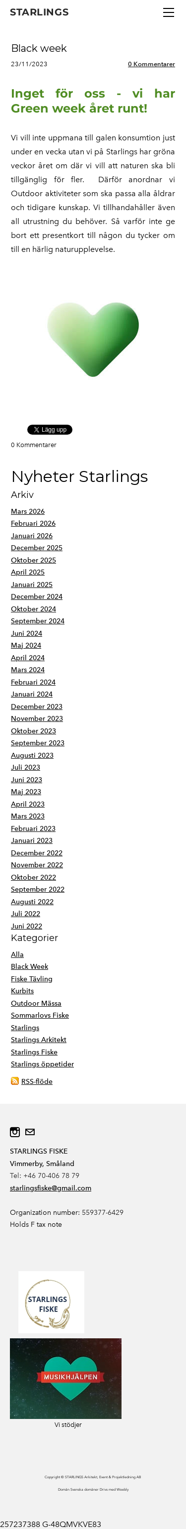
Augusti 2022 (32, 902)
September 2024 (37, 621)
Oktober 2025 (33, 560)
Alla (17, 954)
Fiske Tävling (32, 979)
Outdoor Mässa (36, 1003)
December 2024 (36, 596)
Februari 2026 (33, 523)
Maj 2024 (26, 645)
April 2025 (28, 572)
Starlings (25, 1028)
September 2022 (37, 889)
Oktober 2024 (33, 609)
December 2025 (36, 548)
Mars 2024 (28, 670)
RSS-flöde (37, 1081)
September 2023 (37, 743)
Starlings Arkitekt (38, 1040)
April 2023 (28, 804)
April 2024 (28, 658)
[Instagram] (15, 1132)
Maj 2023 (26, 792)
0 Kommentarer (151, 64)
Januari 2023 (32, 840)
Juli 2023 (25, 767)
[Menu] (168, 12)
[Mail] (30, 1132)
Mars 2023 (28, 816)
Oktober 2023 (33, 731)
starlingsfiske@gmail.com (50, 1188)
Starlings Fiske (34, 1052)
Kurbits (22, 991)
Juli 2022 (25, 914)
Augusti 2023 (32, 755)
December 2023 (36, 707)
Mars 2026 (28, 511)
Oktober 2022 (33, 877)
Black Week (29, 966)
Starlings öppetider (42, 1064)
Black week (39, 48)
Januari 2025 (32, 585)
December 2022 (36, 853)
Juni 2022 (26, 926)
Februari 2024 (33, 682)
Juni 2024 (26, 633)
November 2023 (37, 718)
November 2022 (37, 865)
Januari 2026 (32, 536)
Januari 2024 (32, 694)
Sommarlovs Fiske (40, 1015)
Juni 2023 (26, 780)
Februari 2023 (33, 828)
